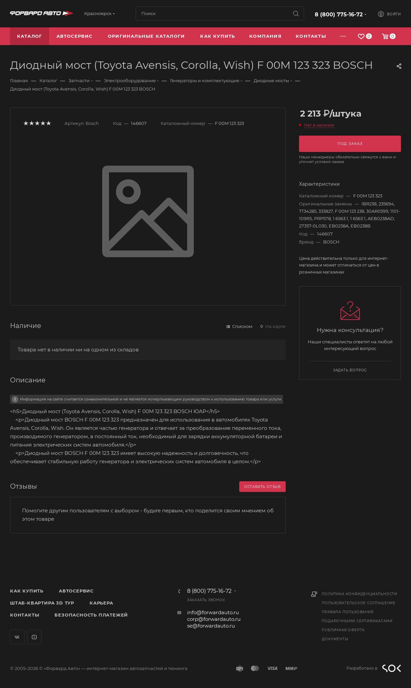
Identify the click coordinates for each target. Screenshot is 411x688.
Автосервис (76, 590)
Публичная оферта (343, 630)
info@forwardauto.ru (213, 612)
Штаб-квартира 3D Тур (42, 603)
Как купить (26, 590)
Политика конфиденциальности (359, 594)
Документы (335, 639)
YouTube (34, 637)
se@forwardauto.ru (211, 626)
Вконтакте (17, 637)
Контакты (24, 615)
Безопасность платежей (91, 615)
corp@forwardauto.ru (214, 619)
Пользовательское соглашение (359, 603)
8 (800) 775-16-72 (339, 14)
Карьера (101, 603)
